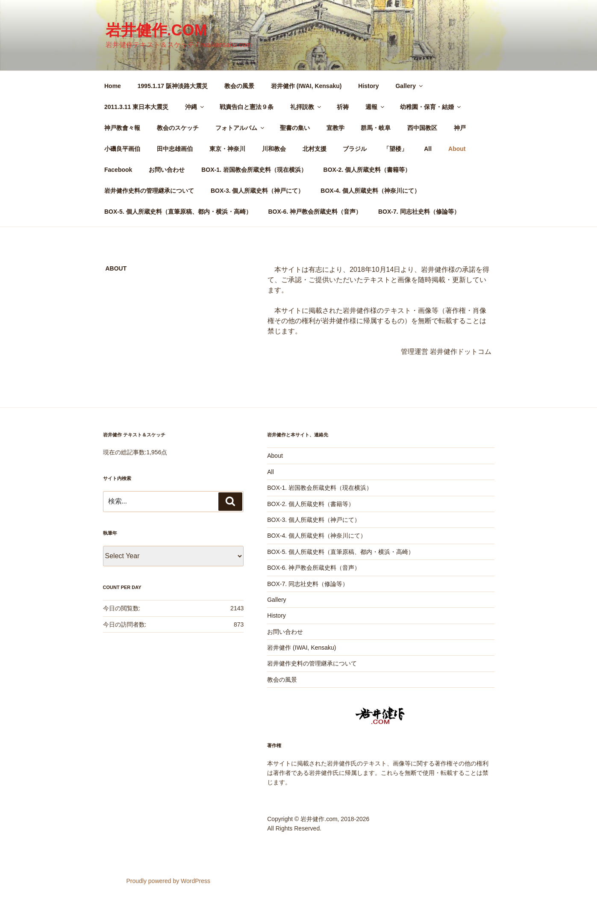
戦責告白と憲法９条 (247, 106)
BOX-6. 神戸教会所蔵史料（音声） (315, 211)
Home (112, 85)
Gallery (409, 85)
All (428, 148)
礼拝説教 (306, 106)
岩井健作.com (156, 30)
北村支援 (314, 148)
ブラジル (355, 148)
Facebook (118, 169)
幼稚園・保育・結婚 (431, 106)
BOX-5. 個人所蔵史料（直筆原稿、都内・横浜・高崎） (178, 211)
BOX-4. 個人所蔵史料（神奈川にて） (370, 190)
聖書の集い (295, 127)
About (456, 148)
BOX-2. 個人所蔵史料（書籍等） (367, 169)
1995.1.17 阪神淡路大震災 (173, 85)
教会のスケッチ (178, 127)
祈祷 (343, 106)
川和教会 (274, 148)
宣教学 (335, 127)
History (368, 85)
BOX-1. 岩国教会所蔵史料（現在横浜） (254, 169)
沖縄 (195, 106)
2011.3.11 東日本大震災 (136, 106)
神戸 (460, 127)
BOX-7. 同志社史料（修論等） (419, 211)
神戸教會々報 (122, 127)
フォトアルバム (240, 127)
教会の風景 (239, 85)
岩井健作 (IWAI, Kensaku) (306, 85)
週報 (375, 106)
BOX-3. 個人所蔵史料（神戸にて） (257, 190)
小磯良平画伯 (122, 148)
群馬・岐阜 (376, 127)
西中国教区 (422, 127)
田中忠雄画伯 (175, 148)
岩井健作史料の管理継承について (149, 190)
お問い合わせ (167, 169)
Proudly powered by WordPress (168, 880)
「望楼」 (395, 148)
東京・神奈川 (227, 148)
